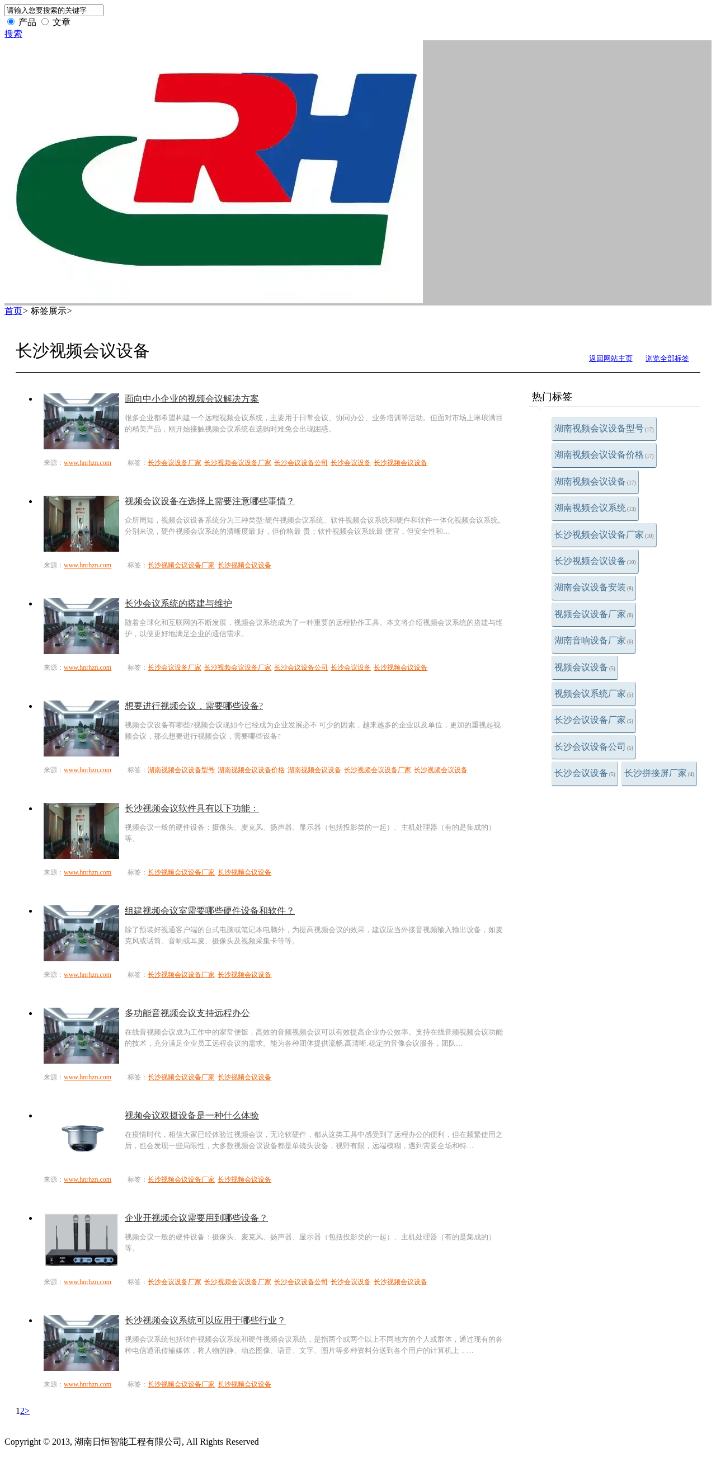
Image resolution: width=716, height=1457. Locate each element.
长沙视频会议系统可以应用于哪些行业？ (205, 1320)
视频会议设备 (584, 667)
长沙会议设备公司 (593, 746)
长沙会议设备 (584, 773)
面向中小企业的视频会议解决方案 (192, 398)
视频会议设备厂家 (593, 614)
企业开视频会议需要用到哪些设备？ (196, 1218)
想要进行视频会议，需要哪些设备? (194, 706)
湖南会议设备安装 (593, 587)
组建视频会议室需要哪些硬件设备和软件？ (210, 910)
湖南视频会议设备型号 (604, 428)
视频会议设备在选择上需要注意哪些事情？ (210, 501)
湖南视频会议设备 (595, 481)
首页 (13, 311)
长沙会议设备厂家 (593, 720)
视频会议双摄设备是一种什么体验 (192, 1115)
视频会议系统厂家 (593, 693)
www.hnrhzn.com (87, 463)
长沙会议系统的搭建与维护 (178, 603)
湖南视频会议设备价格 (604, 454)
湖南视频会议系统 (595, 508)
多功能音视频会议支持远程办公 (187, 1013)
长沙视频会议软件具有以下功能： (192, 808)
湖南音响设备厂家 (593, 640)
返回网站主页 (611, 358)
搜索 (13, 34)
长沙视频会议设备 (595, 561)
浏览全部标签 (667, 358)
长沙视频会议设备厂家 (604, 534)
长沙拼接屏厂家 (659, 773)
